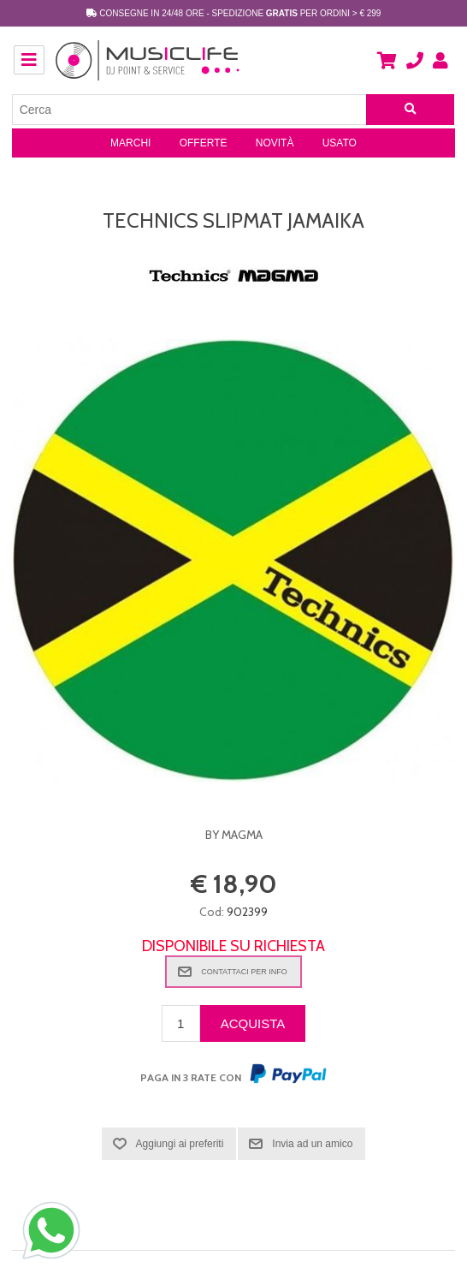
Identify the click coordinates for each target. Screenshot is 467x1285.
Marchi (130, 143)
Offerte (204, 143)
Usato (339, 143)
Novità (275, 143)
